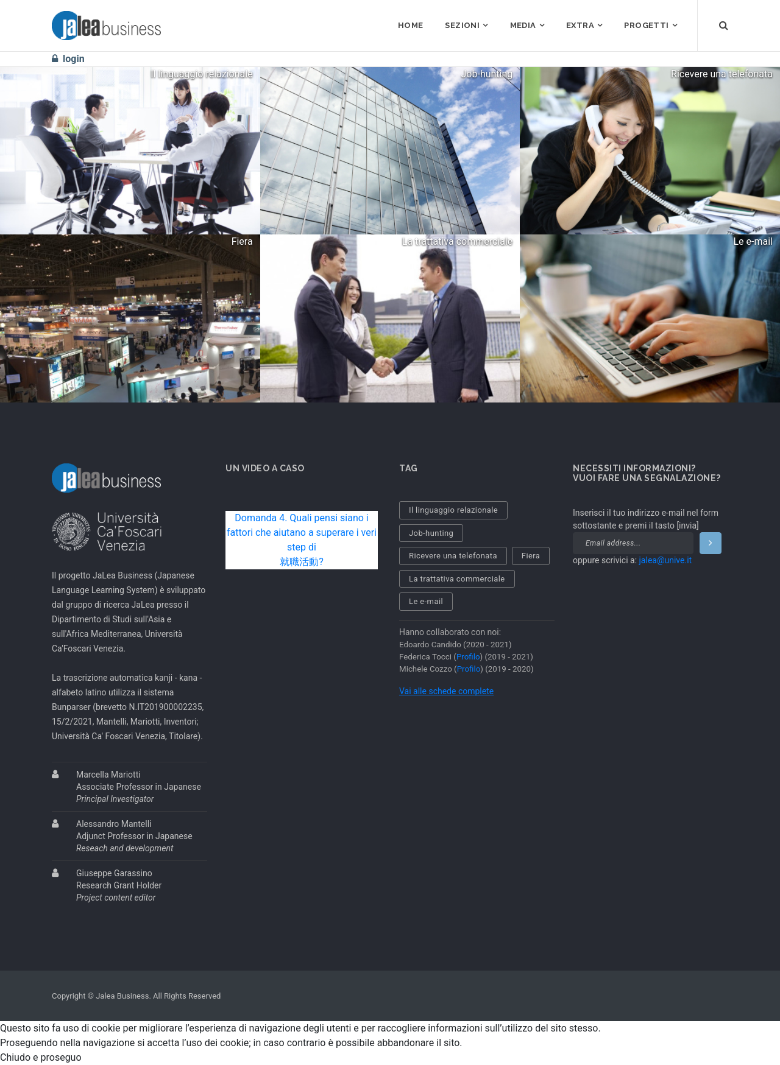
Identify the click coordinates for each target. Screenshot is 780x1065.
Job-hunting (431, 533)
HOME (411, 25)
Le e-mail (426, 601)
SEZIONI (462, 25)
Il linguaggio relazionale (453, 510)
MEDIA (523, 25)
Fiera (531, 555)
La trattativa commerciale (457, 578)
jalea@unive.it (665, 560)
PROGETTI (646, 25)
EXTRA (580, 25)
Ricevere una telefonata (453, 555)
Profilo (468, 656)
